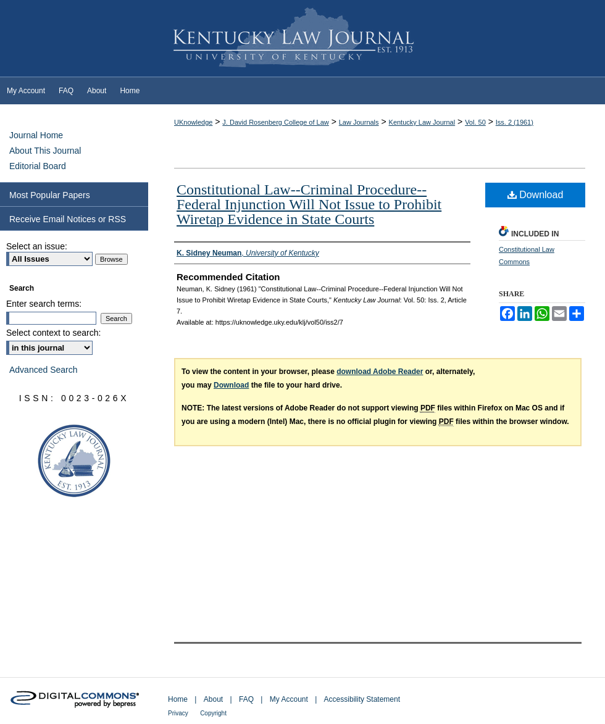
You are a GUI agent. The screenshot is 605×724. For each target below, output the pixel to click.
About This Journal (45, 151)
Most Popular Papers (49, 195)
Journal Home (36, 135)
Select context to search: (53, 333)
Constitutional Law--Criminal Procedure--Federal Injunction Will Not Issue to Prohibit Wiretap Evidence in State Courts (309, 204)
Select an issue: (36, 246)
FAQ (246, 699)
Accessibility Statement (362, 699)
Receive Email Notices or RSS (67, 219)
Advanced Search (43, 370)
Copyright (213, 713)
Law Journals (359, 122)
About (213, 699)
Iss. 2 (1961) (514, 122)
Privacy (178, 713)
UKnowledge (193, 122)
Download (535, 194)
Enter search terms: (43, 304)
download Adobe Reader (379, 371)
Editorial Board (37, 166)
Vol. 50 (475, 122)
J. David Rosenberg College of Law (275, 122)
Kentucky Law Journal (302, 39)
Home (178, 699)
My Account (289, 699)
